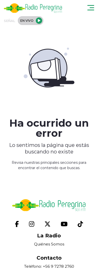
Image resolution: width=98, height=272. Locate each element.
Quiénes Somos (49, 244)
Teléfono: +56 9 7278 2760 (49, 266)
